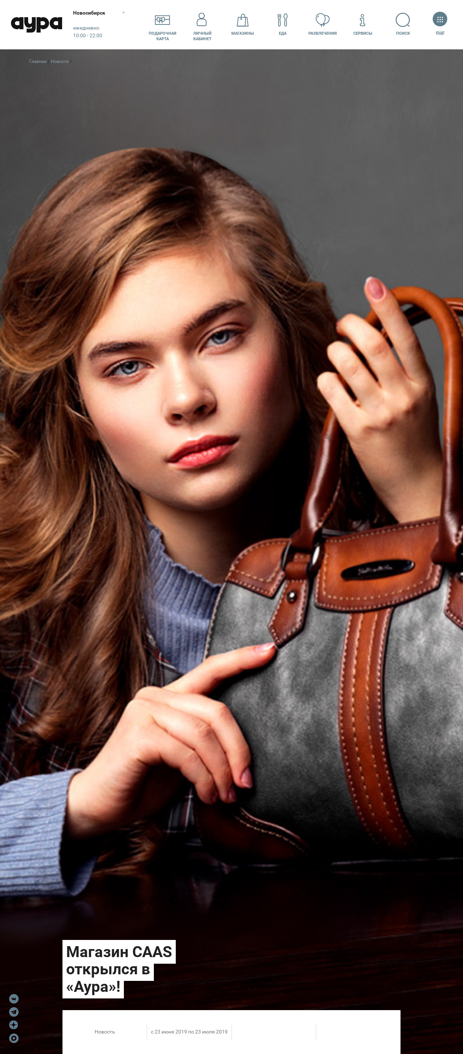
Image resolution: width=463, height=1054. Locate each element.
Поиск (403, 24)
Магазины (242, 24)
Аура (36, 24)
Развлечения (322, 24)
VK (14, 999)
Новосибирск (89, 13)
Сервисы (362, 24)
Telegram (14, 1012)
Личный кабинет (202, 24)
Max (14, 1038)
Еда (283, 24)
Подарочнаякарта (163, 24)
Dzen (14, 1025)
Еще (440, 24)
